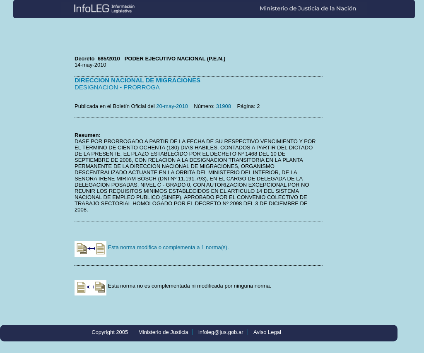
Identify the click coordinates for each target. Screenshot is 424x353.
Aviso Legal (267, 332)
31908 (223, 106)
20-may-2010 (172, 106)
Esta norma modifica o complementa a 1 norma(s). (152, 247)
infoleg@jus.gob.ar (220, 332)
